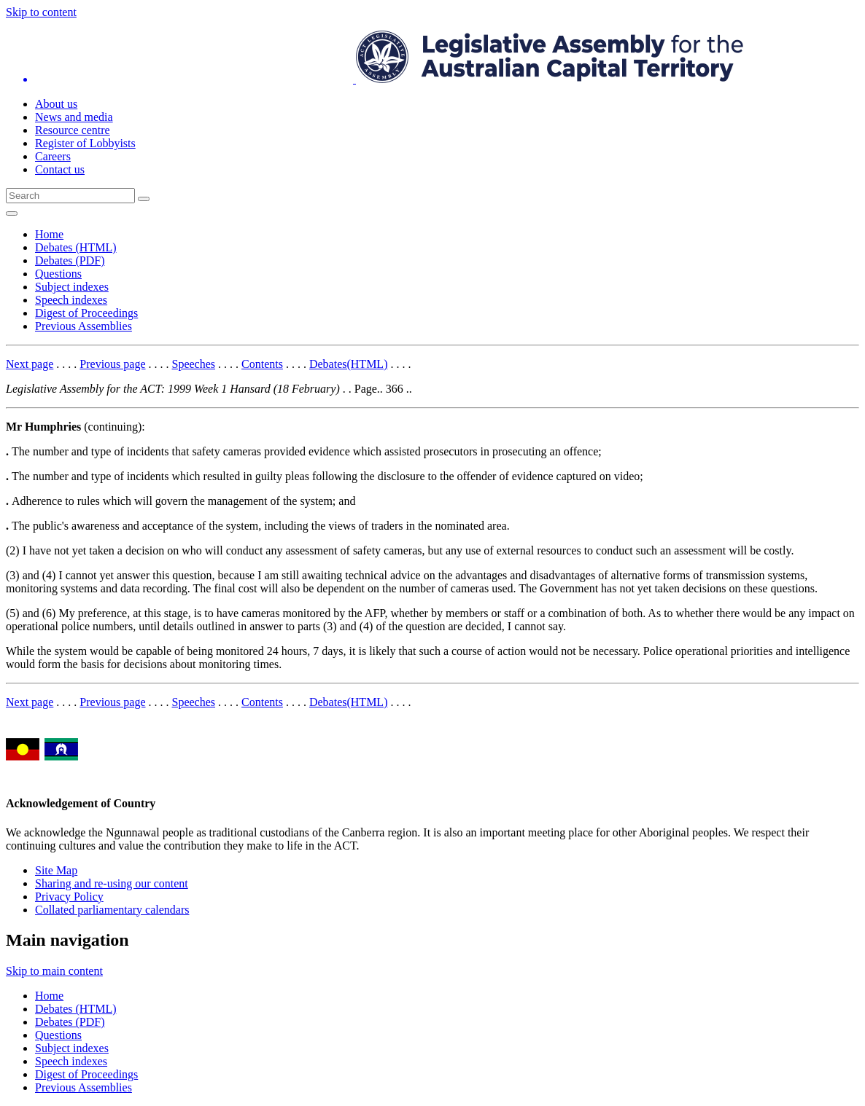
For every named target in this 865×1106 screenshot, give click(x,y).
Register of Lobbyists (85, 143)
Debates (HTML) (76, 247)
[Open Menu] (12, 213)
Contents (262, 364)
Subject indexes (72, 287)
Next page (29, 364)
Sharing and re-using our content (111, 883)
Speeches (194, 364)
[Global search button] (144, 199)
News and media (74, 117)
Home (49, 234)
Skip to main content (54, 971)
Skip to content (41, 12)
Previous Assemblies (83, 326)
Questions (58, 273)
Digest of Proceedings (86, 313)
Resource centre (72, 130)
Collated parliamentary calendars (112, 909)
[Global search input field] (70, 195)
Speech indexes (71, 300)
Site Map (56, 870)
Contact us (60, 169)
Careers (53, 156)
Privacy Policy (69, 896)
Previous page (112, 364)
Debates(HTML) (348, 364)
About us (56, 104)
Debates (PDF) (70, 260)
